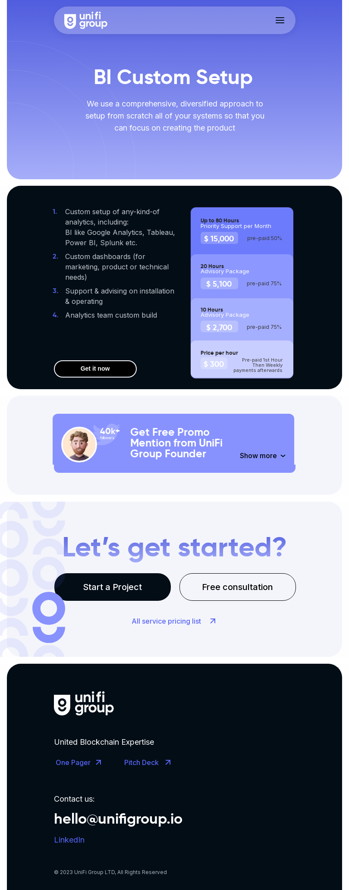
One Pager (73, 762)
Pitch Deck (141, 762)
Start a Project (112, 587)
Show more (258, 455)
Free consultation (237, 587)
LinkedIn (69, 839)
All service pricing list (166, 621)
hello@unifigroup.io (118, 818)
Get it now (95, 368)
